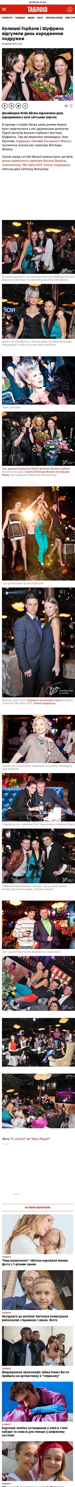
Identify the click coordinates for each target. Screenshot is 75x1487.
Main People (40, 1139)
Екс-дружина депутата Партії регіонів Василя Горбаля (36, 468)
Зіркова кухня (54, 17)
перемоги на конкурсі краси (44, 700)
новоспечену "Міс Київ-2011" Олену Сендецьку (35, 165)
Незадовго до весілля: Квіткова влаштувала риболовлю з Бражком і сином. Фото (35, 1318)
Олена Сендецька (44, 703)
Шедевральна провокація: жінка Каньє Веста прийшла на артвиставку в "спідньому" (35, 1374)
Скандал (20, 17)
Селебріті (7, 17)
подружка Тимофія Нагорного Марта (43, 141)
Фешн (31, 17)
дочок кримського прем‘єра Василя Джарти (34, 161)
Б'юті (40, 17)
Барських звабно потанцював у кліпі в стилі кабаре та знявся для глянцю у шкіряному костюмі (34, 1431)
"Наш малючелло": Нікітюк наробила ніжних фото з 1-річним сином (35, 1262)
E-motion (18, 1139)
